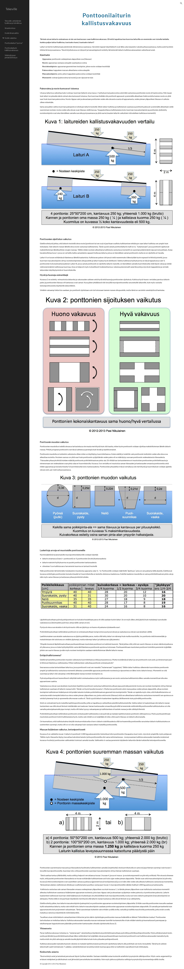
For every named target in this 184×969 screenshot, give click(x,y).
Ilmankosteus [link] (10, 28)
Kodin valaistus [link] (11, 38)
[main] (106, 18)
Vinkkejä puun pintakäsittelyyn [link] (11, 56)
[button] (181, 3)
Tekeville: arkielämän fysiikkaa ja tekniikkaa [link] (13, 22)
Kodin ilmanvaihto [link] (12, 33)
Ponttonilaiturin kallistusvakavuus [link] (11, 49)
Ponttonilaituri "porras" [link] (14, 43)
